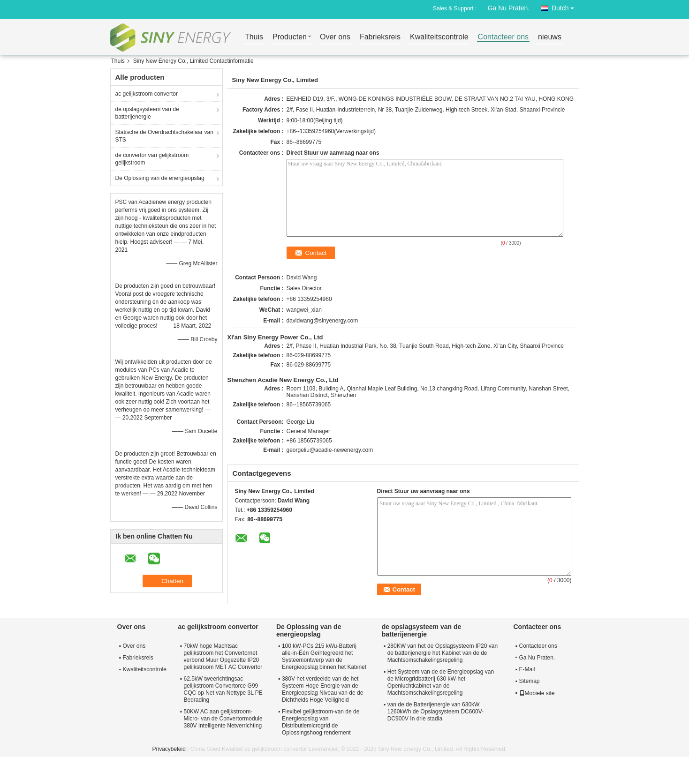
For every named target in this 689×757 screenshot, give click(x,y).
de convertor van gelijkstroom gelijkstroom (152, 159)
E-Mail (527, 669)
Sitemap (529, 681)
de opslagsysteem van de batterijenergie (147, 113)
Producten (290, 37)
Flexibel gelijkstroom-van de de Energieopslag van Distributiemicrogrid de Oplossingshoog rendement (320, 722)
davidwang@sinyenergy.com (322, 320)
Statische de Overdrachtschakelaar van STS (164, 136)
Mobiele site (537, 693)
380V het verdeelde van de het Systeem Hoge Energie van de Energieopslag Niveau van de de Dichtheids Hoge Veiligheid (322, 689)
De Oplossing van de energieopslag (159, 178)
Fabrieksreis (380, 37)
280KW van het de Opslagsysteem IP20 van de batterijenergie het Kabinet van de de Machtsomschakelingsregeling (442, 653)
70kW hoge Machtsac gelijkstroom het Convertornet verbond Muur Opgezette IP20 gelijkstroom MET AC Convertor (223, 656)
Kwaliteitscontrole (439, 37)
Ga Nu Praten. (509, 8)
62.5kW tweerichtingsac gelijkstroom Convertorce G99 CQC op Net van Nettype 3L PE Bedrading (223, 689)
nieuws (549, 37)
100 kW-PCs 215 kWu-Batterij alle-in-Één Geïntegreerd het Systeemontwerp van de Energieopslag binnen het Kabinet (324, 656)
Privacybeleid (169, 749)
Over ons (335, 37)
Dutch (565, 6)
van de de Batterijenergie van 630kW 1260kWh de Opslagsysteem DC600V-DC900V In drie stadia (435, 711)
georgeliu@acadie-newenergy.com (330, 450)
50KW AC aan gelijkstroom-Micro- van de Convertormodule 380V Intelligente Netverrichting (223, 718)
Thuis (254, 37)
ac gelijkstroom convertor (146, 93)
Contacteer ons (503, 37)
